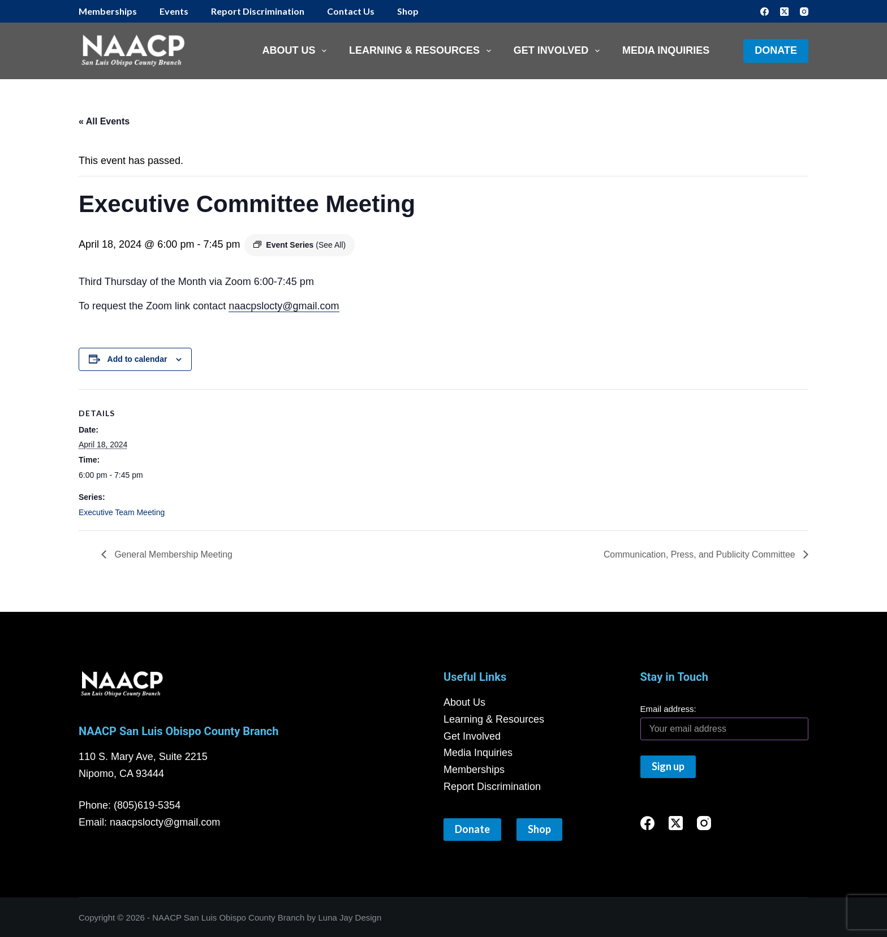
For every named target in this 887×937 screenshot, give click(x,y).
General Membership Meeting (173, 554)
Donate (776, 50)
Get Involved (559, 51)
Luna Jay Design (350, 917)
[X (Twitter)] (784, 11)
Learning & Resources (422, 51)
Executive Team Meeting (122, 512)
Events (174, 11)
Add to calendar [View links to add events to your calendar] (137, 359)
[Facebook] (764, 11)
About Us (296, 51)
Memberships (108, 11)
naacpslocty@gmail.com (284, 306)
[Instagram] (804, 11)
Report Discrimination (257, 11)
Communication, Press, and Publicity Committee (699, 554)
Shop (408, 11)
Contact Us (350, 11)
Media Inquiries (665, 50)
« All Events (104, 121)
